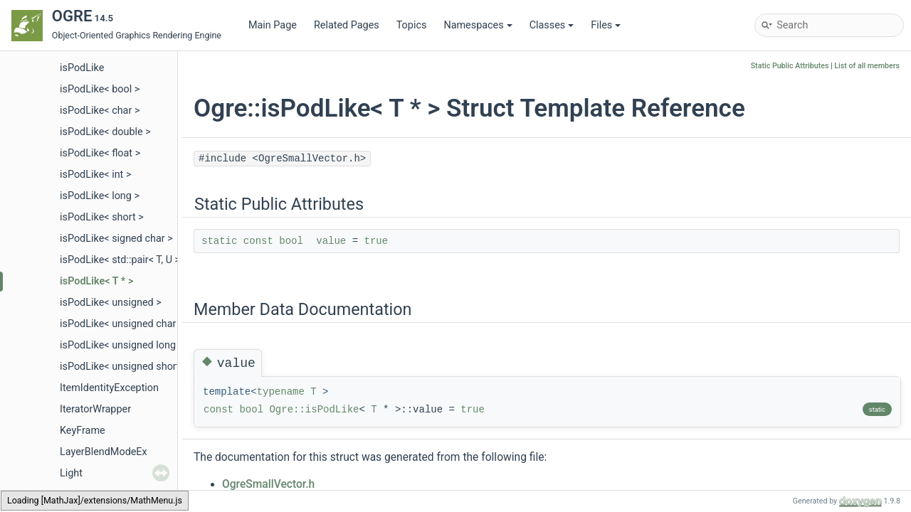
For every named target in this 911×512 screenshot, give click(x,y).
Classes (552, 25)
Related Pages (346, 25)
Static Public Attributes (790, 65)
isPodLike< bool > (99, 89)
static (219, 241)
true (376, 241)
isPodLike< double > (105, 132)
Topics (411, 25)
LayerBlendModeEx (103, 452)
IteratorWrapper (95, 409)
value (331, 241)
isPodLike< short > (102, 217)
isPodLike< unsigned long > (122, 345)
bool (291, 241)
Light (71, 473)
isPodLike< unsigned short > (124, 367)
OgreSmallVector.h (268, 484)
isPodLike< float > (100, 153)
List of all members (867, 65)
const (258, 241)
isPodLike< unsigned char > (122, 324)
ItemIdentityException (109, 388)
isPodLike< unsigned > (111, 303)
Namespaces (477, 25)
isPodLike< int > (95, 175)
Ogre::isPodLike (314, 409)
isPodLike (82, 68)
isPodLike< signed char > (116, 239)
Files (606, 25)
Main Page (272, 25)
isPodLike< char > (99, 111)
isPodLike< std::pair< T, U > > (124, 260)
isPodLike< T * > (96, 281)
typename (281, 392)
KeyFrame (82, 431)
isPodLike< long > (99, 196)
